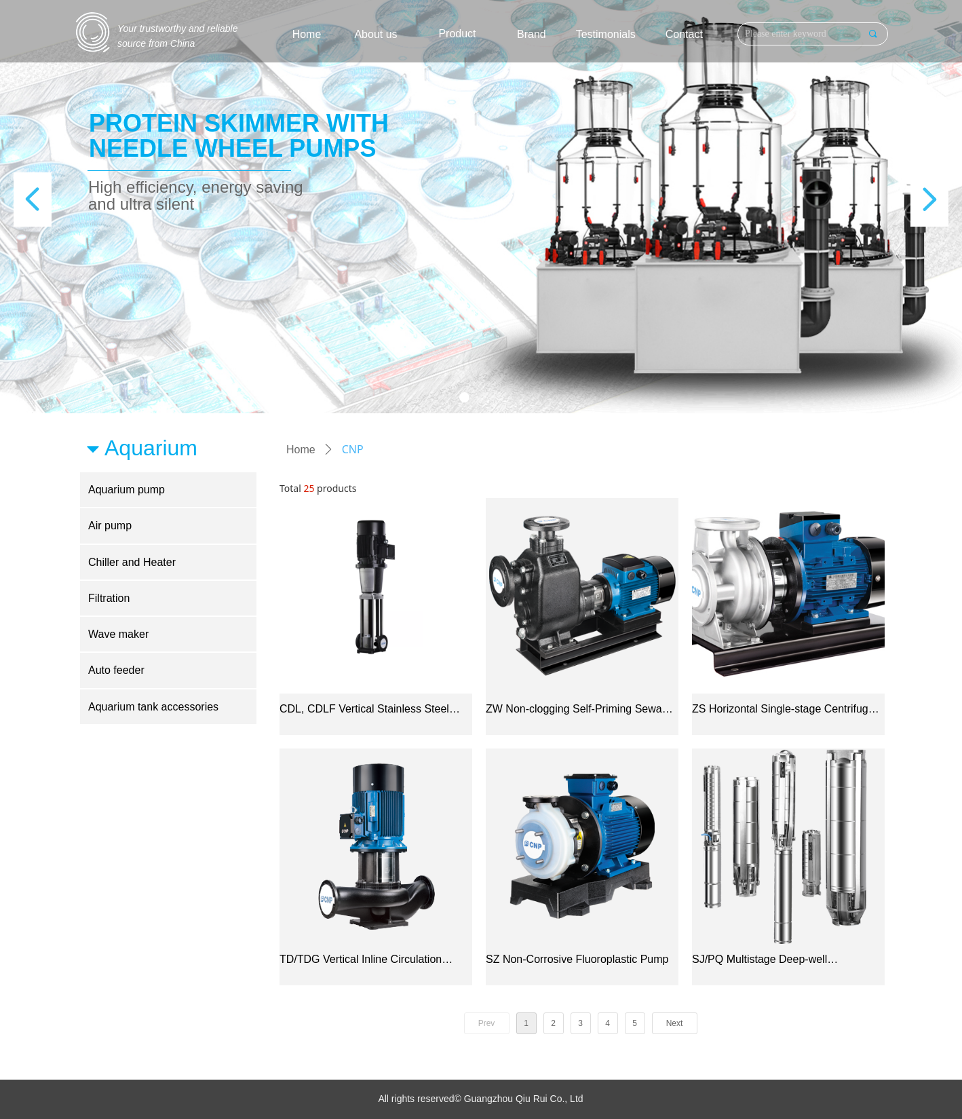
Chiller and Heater (132, 562)
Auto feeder (116, 670)
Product (457, 33)
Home (300, 449)
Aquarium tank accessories (153, 707)
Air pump (110, 525)
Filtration (109, 598)
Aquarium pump (126, 489)
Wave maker (118, 634)
